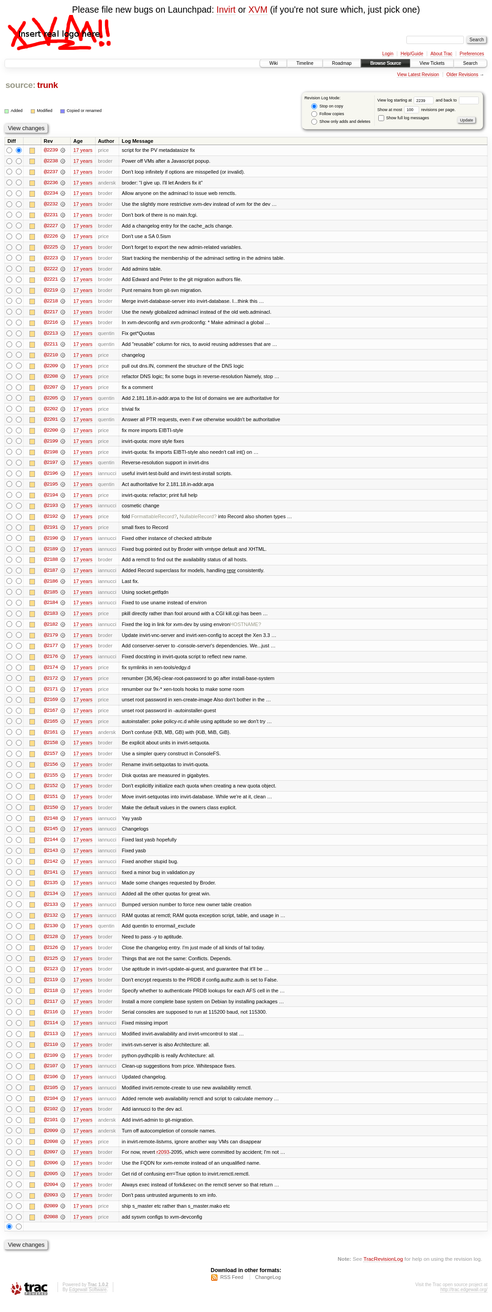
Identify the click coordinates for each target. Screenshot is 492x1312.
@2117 (51, 1009)
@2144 (51, 846)
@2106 (51, 1085)
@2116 (51, 1020)
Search (470, 63)
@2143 (51, 857)
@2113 (51, 1042)
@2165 (51, 726)
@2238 (51, 161)
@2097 (51, 1162)
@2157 (51, 759)
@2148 (51, 824)
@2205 (51, 400)
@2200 (51, 433)
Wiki (273, 63)
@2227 (51, 226)
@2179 (51, 639)
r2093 (162, 1162)
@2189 (51, 552)
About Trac (441, 53)
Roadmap (342, 63)
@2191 (51, 531)
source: (20, 85)
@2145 (51, 835)
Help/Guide (411, 53)
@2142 (51, 868)
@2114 (51, 1031)
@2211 (51, 346)
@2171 (51, 694)
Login (387, 53)
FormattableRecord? (154, 520)
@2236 (51, 182)
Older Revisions (462, 74)
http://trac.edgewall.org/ (463, 1299)
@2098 (51, 1151)
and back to (457, 100)
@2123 (51, 977)
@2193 (51, 509)
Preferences (472, 53)
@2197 (51, 465)
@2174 (51, 672)
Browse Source (385, 63)
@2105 (51, 1096)
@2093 (51, 1205)
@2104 (51, 1107)
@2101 (51, 1129)
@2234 (51, 193)
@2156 (51, 770)
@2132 (51, 922)
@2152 (51, 792)
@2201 (51, 422)
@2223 (51, 258)
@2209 (51, 367)
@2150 (51, 813)
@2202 (51, 411)
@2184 (51, 607)
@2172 (51, 683)
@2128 (51, 944)
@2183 (51, 618)
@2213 (51, 335)
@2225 (51, 248)
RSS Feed (231, 1287)
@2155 (51, 781)
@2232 (51, 204)
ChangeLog (268, 1287)
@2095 (51, 1183)
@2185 (51, 596)
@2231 (51, 215)
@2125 (51, 966)
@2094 (51, 1194)
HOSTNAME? (245, 629)
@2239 (51, 150)
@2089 (51, 1216)
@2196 (51, 476)
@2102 (51, 1118)
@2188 (51, 563)
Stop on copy (327, 106)
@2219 (51, 291)
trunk (47, 85)
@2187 (51, 574)
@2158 (51, 748)
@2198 (51, 454)
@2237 (51, 171)
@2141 (51, 879)
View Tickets (432, 63)
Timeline (304, 63)
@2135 (51, 890)
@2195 (51, 487)
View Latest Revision (418, 74)
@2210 (51, 356)
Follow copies (327, 114)
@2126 (51, 955)
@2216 (51, 324)
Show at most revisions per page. (416, 109)
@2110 (51, 1053)
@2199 (51, 443)
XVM (257, 10)
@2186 (51, 585)
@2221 (51, 280)
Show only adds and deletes (340, 122)
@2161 (51, 737)
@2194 (51, 498)
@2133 (51, 911)
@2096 (51, 1172)
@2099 (51, 1140)
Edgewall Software (87, 1299)
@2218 (51, 302)
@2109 (51, 1064)
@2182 (51, 628)
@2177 (51, 650)
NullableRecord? (198, 520)
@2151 (51, 803)
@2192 (51, 520)
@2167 (51, 715)
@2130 (51, 933)
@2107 (51, 1075)
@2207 (51, 389)
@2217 (51, 313)
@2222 (51, 269)
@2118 (51, 998)
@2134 (51, 900)
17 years (82, 150)
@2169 (51, 705)
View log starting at (406, 100)
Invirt (226, 10)
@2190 (51, 541)
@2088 (51, 1227)
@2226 (51, 237)
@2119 (51, 987)
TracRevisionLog (383, 1269)
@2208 (51, 378)
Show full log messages (403, 118)
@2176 (51, 661)
